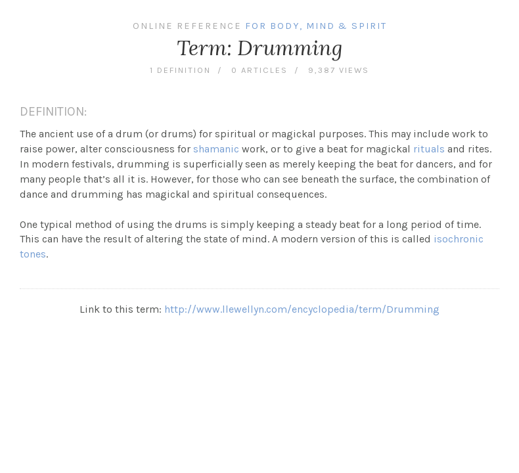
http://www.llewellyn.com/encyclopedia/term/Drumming (302, 309)
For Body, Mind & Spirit (316, 26)
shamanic (216, 149)
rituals (429, 149)
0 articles (259, 70)
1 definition (180, 70)
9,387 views (338, 70)
